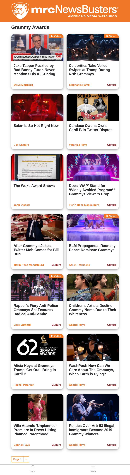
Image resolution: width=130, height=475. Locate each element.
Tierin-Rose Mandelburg (84, 204)
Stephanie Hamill (79, 84)
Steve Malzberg (23, 84)
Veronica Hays (78, 144)
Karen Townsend (79, 264)
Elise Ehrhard (22, 324)
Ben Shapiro (21, 144)
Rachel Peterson (24, 384)
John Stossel (22, 204)
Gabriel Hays (77, 324)
